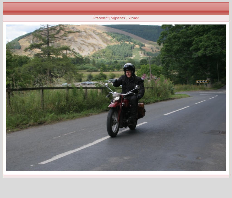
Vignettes (118, 18)
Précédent (100, 18)
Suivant (133, 18)
